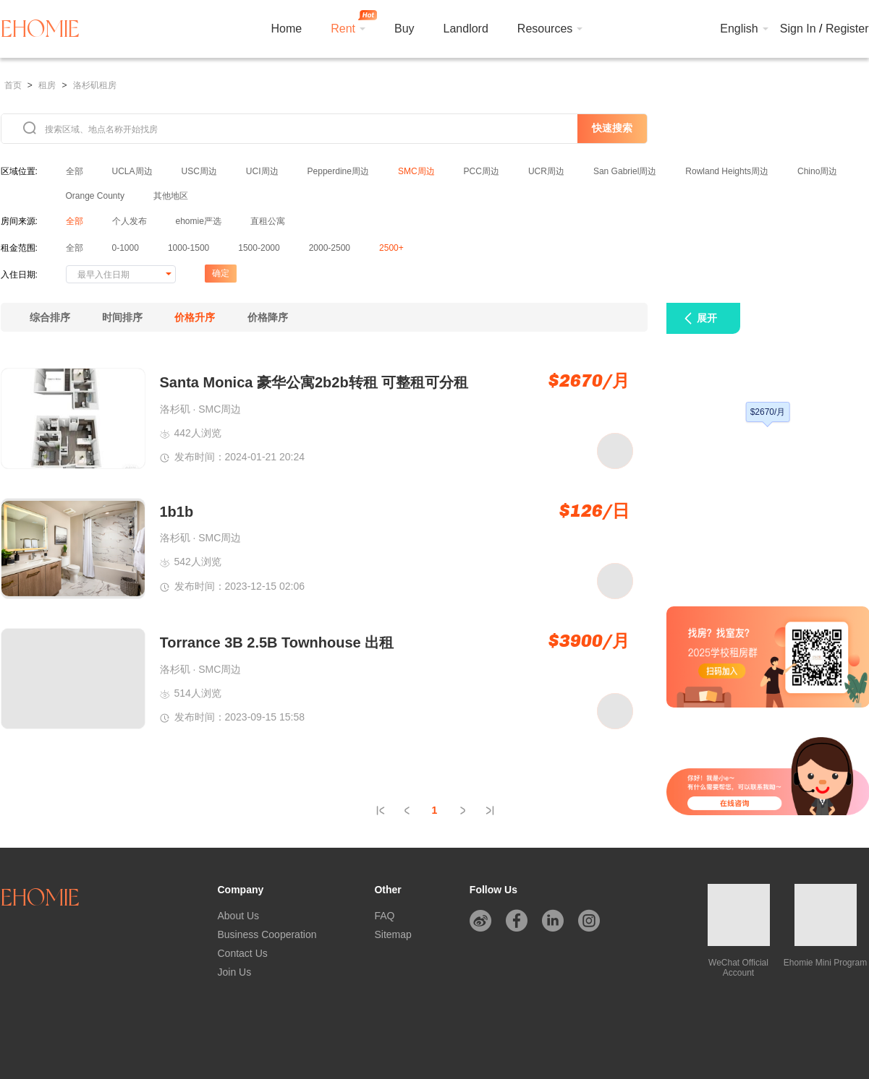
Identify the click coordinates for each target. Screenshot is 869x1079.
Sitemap (392, 934)
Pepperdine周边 (338, 171)
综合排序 (50, 317)
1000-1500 (188, 248)
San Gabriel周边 (624, 171)
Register (847, 28)
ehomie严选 (198, 221)
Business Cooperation (267, 934)
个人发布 (129, 221)
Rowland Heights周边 (726, 171)
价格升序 (194, 317)
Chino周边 (817, 171)
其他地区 (170, 196)
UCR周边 (546, 171)
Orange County (95, 196)
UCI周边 (262, 171)
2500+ (391, 248)
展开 (707, 318)
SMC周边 (416, 171)
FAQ (384, 915)
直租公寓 (267, 221)
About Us (239, 915)
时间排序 (122, 317)
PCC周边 (481, 171)
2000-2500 (329, 248)
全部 (74, 171)
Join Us (235, 972)
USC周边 (199, 171)
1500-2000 (258, 248)
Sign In (798, 28)
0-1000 (125, 248)
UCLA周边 (132, 171)
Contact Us (243, 953)
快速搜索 (612, 128)
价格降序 (267, 317)
